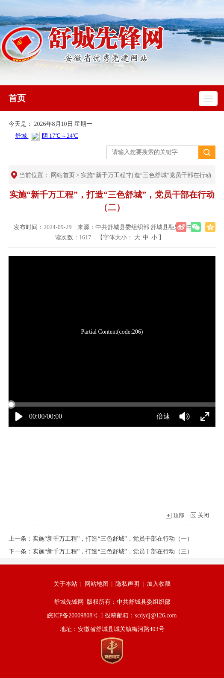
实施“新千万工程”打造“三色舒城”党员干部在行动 (146, 175)
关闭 (203, 515)
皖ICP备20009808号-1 (75, 615)
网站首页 (63, 175)
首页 (17, 98)
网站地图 (97, 584)
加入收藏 (159, 584)
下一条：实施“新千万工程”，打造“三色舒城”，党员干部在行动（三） (101, 551)
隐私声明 (127, 584)
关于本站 (65, 584)
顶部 (178, 515)
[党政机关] (112, 650)
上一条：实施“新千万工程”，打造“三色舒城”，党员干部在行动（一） (101, 538)
